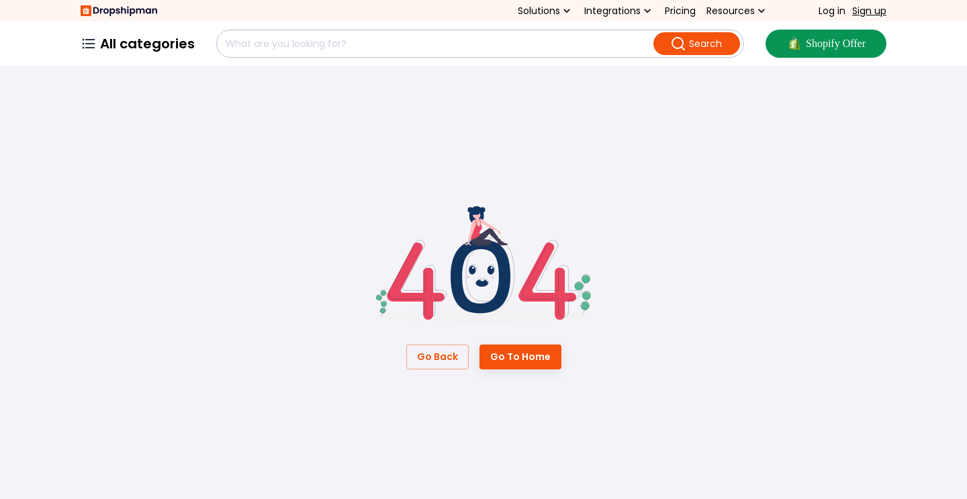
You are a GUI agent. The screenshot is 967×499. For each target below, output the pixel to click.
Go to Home (520, 357)
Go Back (437, 357)
